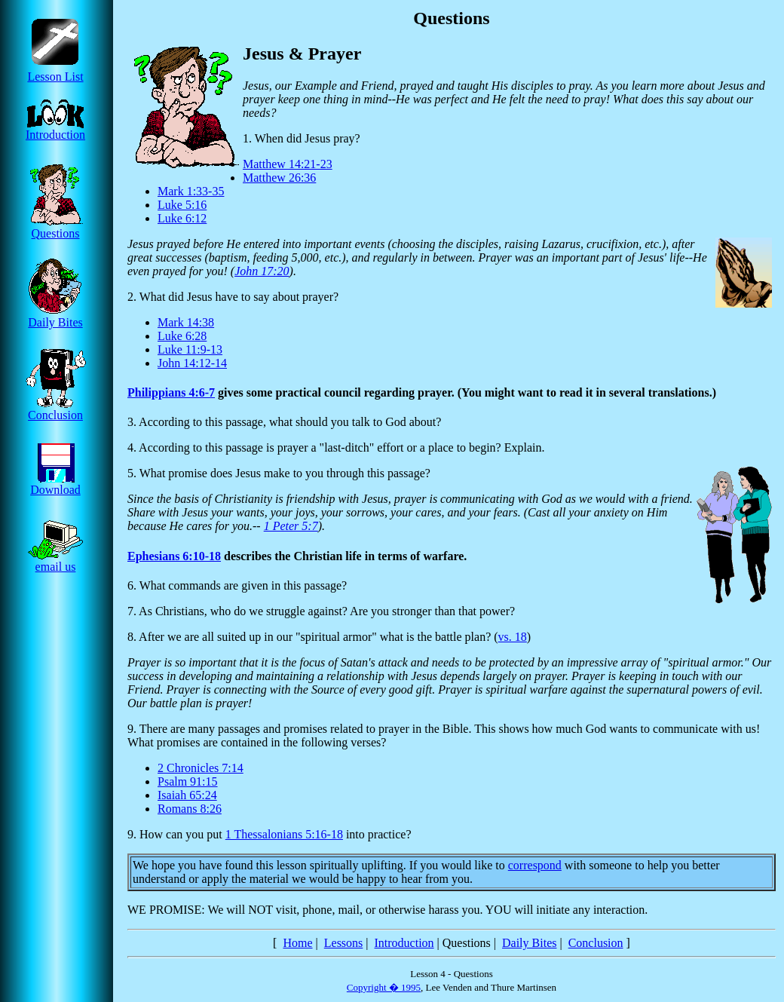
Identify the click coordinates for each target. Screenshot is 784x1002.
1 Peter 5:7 (291, 525)
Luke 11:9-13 (190, 349)
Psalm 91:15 (188, 781)
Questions (55, 228)
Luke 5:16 (182, 204)
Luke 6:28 (182, 335)
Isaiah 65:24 (187, 795)
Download (55, 484)
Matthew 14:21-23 (287, 164)
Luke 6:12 (182, 218)
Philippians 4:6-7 (171, 392)
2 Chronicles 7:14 (200, 767)
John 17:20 (261, 271)
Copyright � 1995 (384, 987)
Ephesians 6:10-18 (174, 556)
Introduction (55, 129)
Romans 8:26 (190, 808)
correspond (535, 865)
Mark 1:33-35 (191, 191)
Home (297, 942)
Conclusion (56, 409)
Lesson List (55, 71)
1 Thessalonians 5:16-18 (284, 834)
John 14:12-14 (192, 363)
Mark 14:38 (186, 322)
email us (55, 561)
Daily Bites (55, 317)
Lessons (343, 942)
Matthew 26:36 (279, 177)
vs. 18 (512, 636)
